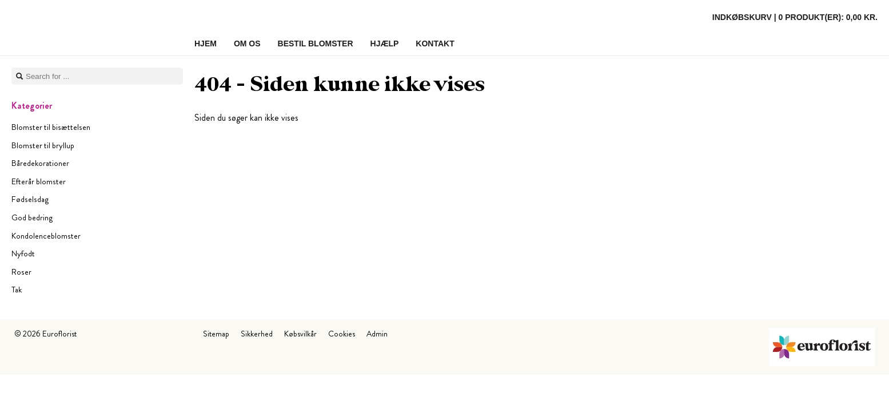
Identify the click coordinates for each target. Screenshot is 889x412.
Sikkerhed (257, 333)
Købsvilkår (300, 333)
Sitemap (216, 333)
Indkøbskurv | (795, 17)
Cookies (341, 333)
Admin (377, 333)
